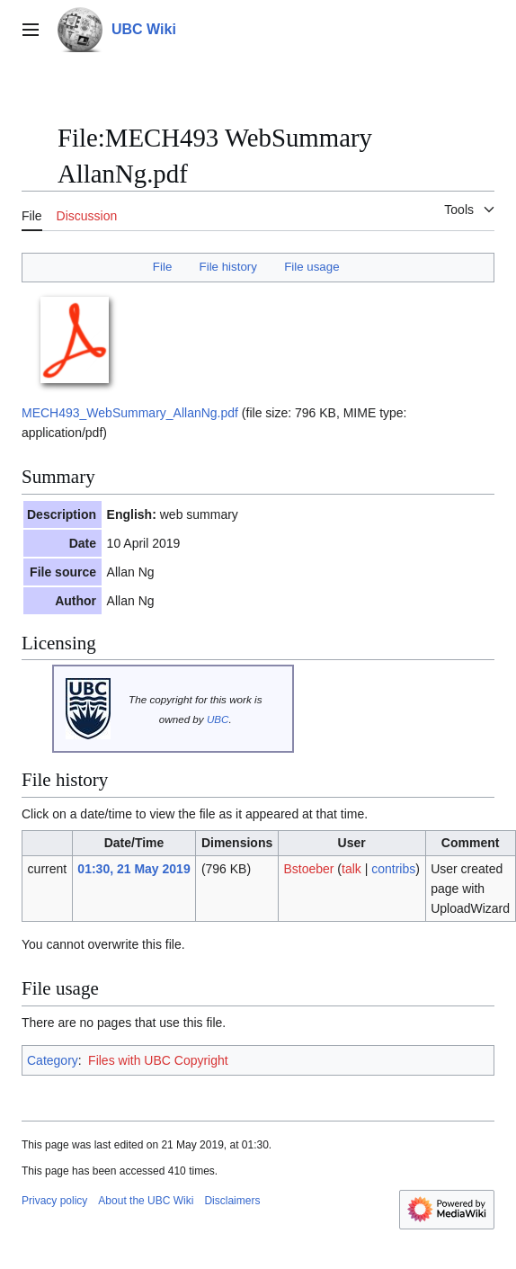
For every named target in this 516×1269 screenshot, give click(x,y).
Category (52, 1060)
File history (228, 266)
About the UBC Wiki (145, 1200)
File (162, 266)
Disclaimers (232, 1200)
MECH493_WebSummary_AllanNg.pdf (130, 413)
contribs (393, 869)
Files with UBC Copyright (158, 1060)
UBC (218, 719)
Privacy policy (54, 1200)
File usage (311, 266)
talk (351, 869)
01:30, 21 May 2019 (133, 869)
